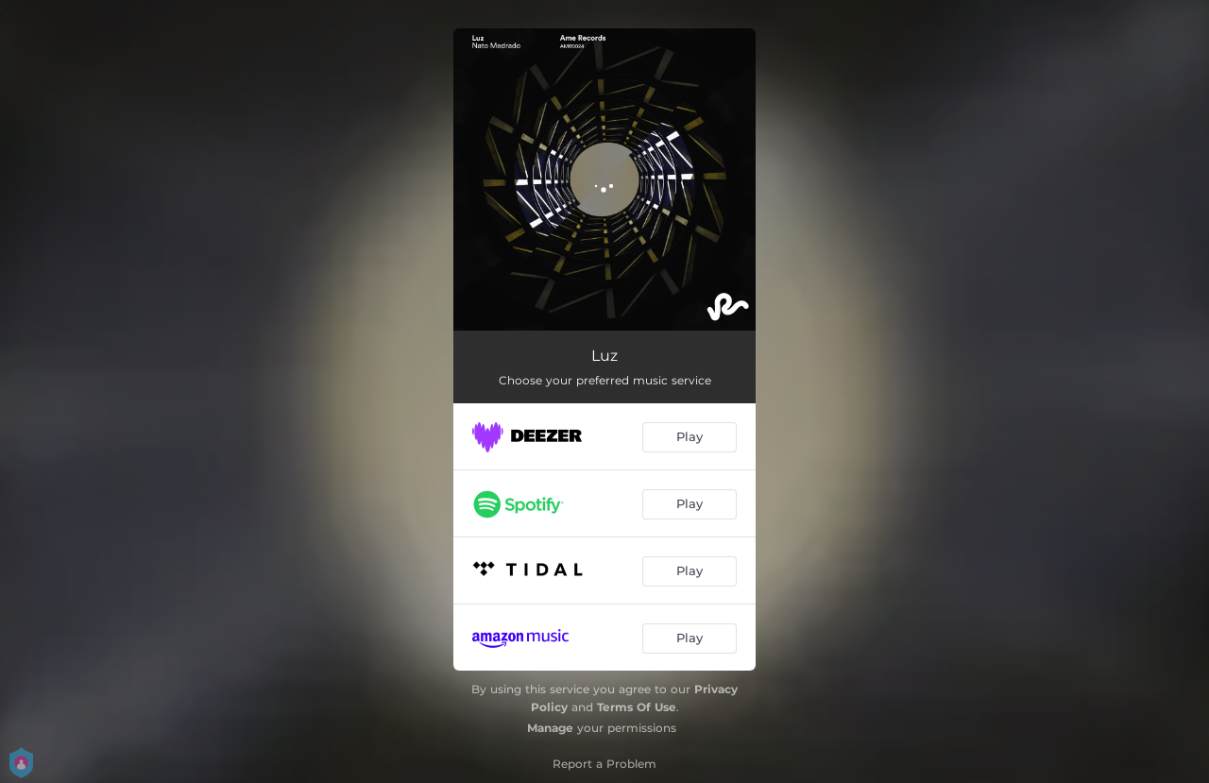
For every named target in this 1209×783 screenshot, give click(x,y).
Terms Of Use (636, 707)
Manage (550, 728)
